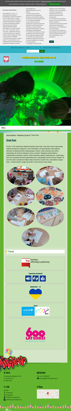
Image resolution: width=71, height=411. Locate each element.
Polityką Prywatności (46, 1)
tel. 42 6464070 (43, 376)
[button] (2, 96)
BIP (6, 390)
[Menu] (35, 128)
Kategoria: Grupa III (23, 135)
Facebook (8, 392)
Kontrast (45, 47)
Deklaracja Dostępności (13, 400)
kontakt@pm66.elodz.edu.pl (47, 378)
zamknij (51, 41)
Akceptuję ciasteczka (54, 4)
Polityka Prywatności (12, 397)
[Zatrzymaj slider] (35, 124)
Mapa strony (22, 47)
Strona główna (14, 47)
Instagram (8, 395)
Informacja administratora (54, 47)
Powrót (11, 251)
